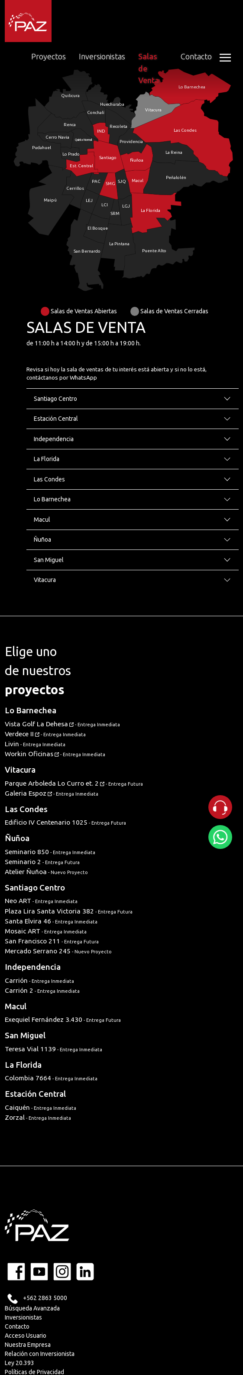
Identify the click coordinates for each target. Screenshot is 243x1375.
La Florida (23, 1064)
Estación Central (35, 1094)
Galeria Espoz (51, 793)
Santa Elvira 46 (51, 921)
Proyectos (48, 56)
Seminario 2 (42, 861)
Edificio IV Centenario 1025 (65, 822)
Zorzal (38, 1117)
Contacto (196, 56)
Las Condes (26, 809)
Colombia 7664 (51, 1078)
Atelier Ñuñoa (46, 871)
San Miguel (25, 1035)
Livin (35, 744)
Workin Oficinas (55, 753)
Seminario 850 (50, 851)
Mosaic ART (46, 931)
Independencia (33, 967)
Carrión (39, 980)
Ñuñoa (17, 838)
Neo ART (41, 900)
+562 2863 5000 (45, 1297)
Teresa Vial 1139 (53, 1049)
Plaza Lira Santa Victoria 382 (69, 911)
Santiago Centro (35, 887)
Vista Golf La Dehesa (62, 724)
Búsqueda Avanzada (32, 1308)
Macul (15, 1006)
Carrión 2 (42, 990)
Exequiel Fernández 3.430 (63, 1019)
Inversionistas (102, 56)
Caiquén (40, 1107)
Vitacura (20, 769)
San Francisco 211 (52, 941)
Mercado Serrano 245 (58, 951)
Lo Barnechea (30, 710)
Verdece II (45, 734)
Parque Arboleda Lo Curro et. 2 (74, 783)
